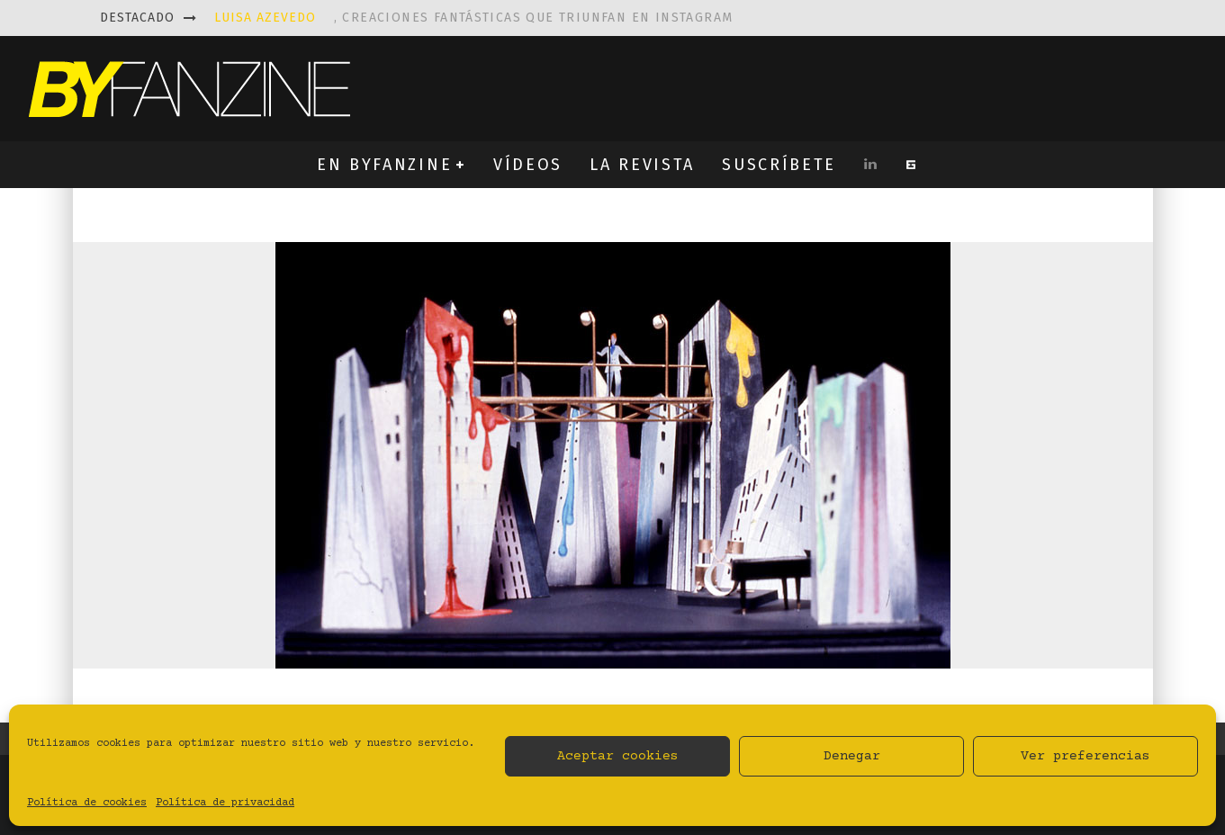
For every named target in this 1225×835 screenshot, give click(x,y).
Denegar (852, 756)
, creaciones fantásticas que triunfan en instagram (474, 17)
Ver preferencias (1085, 756)
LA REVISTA (642, 165)
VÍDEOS (528, 165)
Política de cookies (87, 803)
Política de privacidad (225, 803)
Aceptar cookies (618, 756)
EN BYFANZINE (384, 165)
